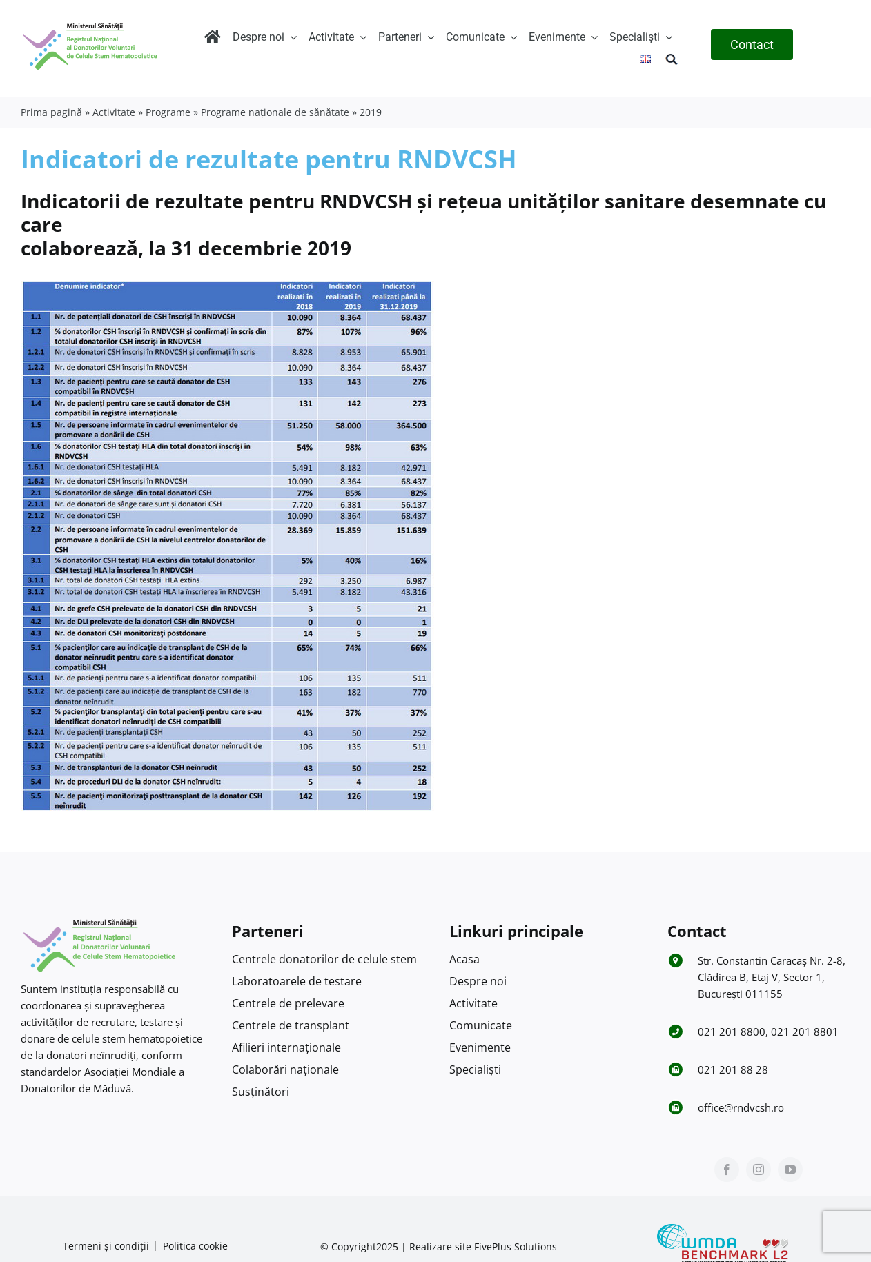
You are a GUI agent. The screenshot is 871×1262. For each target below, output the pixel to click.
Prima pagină (51, 112)
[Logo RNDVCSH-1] (90, 23)
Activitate (113, 112)
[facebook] (726, 1169)
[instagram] (758, 1169)
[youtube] (790, 1169)
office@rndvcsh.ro (741, 1107)
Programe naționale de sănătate (275, 112)
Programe (168, 112)
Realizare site (440, 1246)
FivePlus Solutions (515, 1246)
